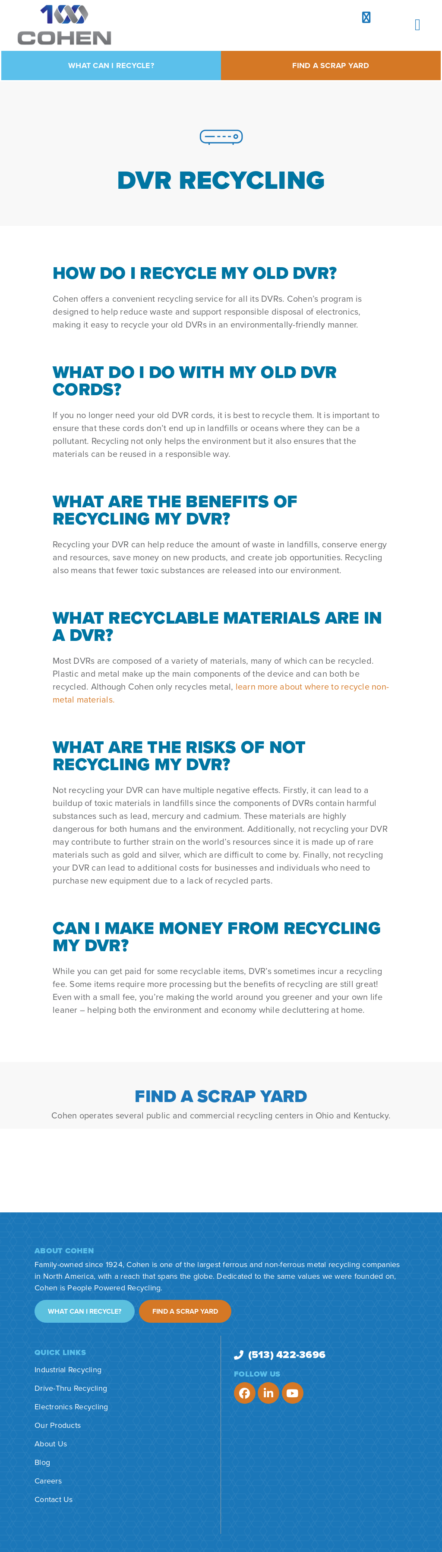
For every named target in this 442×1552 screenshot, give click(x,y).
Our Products (58, 1425)
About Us (51, 1444)
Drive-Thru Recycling (71, 1388)
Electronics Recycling (71, 1406)
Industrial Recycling (68, 1369)
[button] (418, 25)
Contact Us (54, 1499)
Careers (48, 1481)
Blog (42, 1462)
